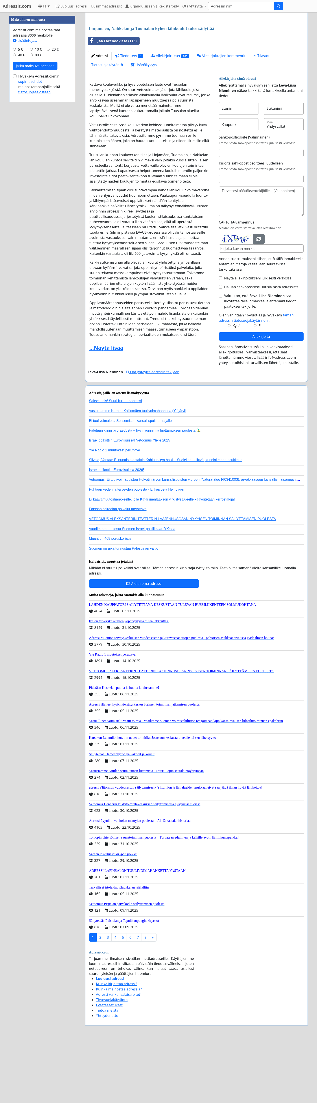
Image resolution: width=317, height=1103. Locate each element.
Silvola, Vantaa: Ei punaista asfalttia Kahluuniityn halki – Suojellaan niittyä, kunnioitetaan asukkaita (165, 521)
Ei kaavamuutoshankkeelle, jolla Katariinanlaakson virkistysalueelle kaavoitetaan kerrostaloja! (162, 561)
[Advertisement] (196, 50)
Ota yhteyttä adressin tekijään (152, 433)
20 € (55, 181)
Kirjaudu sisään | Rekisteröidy (152, 6)
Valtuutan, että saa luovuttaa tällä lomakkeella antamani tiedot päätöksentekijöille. (260, 362)
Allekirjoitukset (170, 117)
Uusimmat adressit (106, 6)
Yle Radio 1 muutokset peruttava (114, 512)
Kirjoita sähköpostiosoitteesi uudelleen (251, 224)
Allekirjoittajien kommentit (221, 117)
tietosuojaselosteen (34, 224)
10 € (38, 181)
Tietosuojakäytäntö (107, 126)
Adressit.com (17, 6)
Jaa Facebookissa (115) (112, 103)
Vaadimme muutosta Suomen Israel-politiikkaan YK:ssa (132, 590)
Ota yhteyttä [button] (193, 6)
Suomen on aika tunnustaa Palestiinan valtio (123, 610)
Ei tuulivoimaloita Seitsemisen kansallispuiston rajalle (130, 482)
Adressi (99, 117)
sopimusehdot (30, 213)
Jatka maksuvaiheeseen (35, 198)
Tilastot (261, 117)
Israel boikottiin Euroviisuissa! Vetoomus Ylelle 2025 (129, 502)
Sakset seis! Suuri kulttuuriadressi (115, 462)
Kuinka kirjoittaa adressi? (116, 1045)
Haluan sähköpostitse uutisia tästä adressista (261, 348)
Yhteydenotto (107, 1077)
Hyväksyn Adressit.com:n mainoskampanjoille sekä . (39, 216)
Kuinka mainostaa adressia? (119, 1050)
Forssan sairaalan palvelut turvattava (117, 571)
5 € (20, 181)
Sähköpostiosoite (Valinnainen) (244, 198)
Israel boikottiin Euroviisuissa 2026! (116, 531)
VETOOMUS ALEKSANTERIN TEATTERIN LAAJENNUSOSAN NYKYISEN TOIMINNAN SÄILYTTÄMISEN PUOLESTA (182, 580)
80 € (38, 187)
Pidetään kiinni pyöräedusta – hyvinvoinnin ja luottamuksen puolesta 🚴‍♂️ (145, 492)
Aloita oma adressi (144, 645)
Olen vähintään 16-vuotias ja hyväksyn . (256, 379)
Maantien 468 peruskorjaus (110, 600)
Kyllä (236, 387)
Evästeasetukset (109, 1066)
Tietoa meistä (107, 1072)
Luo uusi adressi (71, 6)
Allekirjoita (261, 398)
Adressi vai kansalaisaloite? (118, 1056)
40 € (21, 187)
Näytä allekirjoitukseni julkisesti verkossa (257, 339)
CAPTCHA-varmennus (236, 283)
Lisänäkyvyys (144, 126)
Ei (260, 387)
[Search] (241, 6)
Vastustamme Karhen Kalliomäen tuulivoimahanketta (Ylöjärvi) (137, 472)
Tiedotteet (129, 117)
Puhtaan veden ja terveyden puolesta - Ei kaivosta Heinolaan (136, 551)
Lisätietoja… (25, 172)
